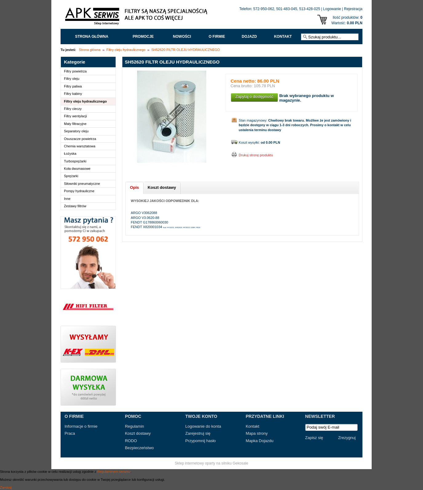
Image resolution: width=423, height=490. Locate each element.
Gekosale (240, 463)
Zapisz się (314, 437)
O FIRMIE (217, 36)
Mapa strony (257, 433)
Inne (67, 198)
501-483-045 (286, 9)
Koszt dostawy (138, 433)
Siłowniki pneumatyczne (82, 183)
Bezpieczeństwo (139, 447)
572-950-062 (263, 9)
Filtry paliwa (73, 86)
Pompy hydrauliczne (79, 191)
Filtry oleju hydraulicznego (125, 50)
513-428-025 (309, 9)
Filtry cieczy (72, 109)
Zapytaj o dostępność (254, 96)
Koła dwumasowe (77, 168)
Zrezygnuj (347, 437)
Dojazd (249, 36)
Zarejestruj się (198, 433)
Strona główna (91, 36)
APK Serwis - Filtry (137, 18)
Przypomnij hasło (200, 440)
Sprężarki (71, 176)
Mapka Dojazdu (259, 440)
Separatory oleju (76, 131)
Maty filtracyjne (75, 124)
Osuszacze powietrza (80, 139)
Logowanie (332, 9)
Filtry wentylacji (75, 116)
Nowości (182, 36)
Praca (70, 433)
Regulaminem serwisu (113, 471)
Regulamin (134, 426)
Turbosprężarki (75, 161)
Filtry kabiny (73, 93)
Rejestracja (353, 9)
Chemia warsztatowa (79, 146)
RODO (131, 440)
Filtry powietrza (75, 71)
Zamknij (6, 487)
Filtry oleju (71, 78)
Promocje (143, 36)
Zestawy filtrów (75, 206)
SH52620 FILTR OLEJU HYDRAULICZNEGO (185, 50)
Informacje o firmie (81, 426)
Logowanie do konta (203, 426)
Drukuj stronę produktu (256, 155)
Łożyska (70, 153)
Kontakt (283, 36)
